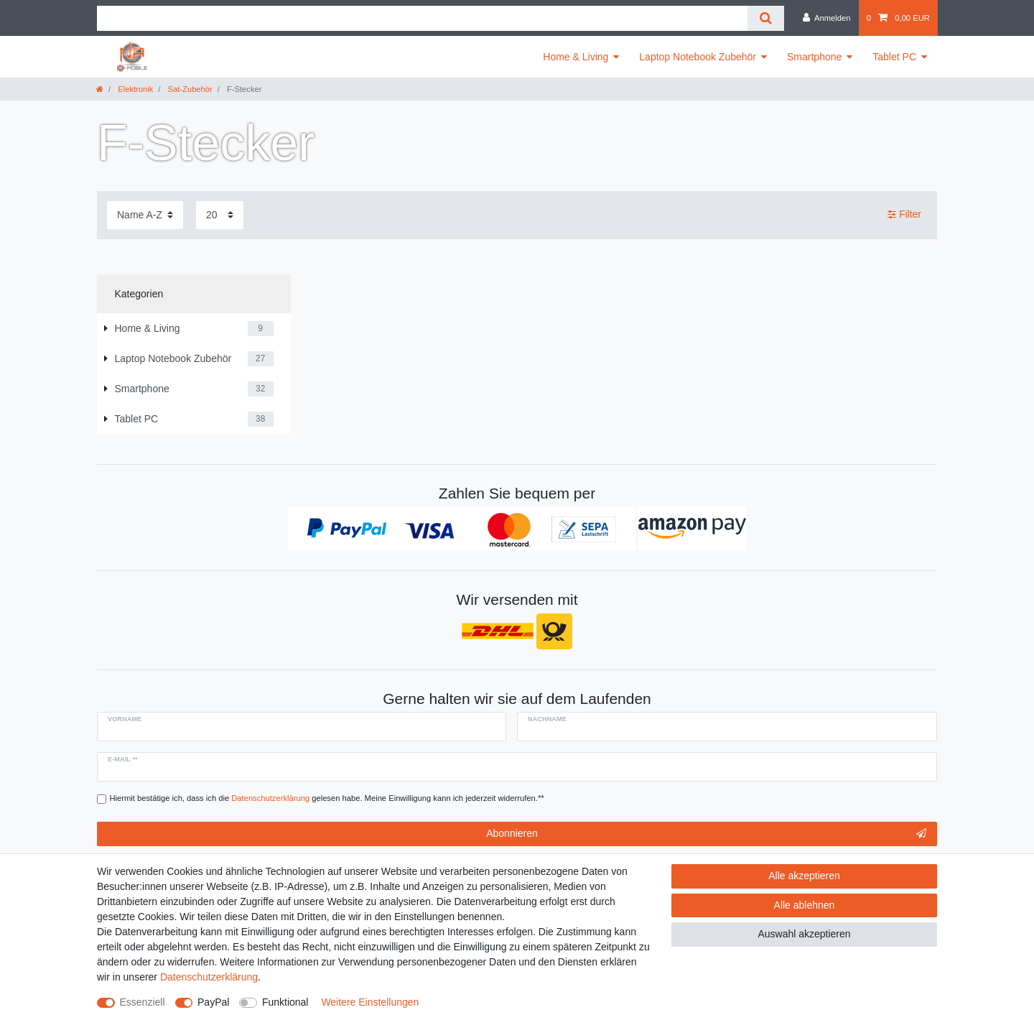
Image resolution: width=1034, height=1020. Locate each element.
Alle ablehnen (804, 905)
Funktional (285, 1002)
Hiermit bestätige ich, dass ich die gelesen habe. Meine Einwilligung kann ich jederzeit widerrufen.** (327, 798)
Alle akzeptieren (804, 875)
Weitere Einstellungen (370, 1002)
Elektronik (134, 89)
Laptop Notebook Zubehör (697, 56)
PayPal (213, 1002)
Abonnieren (706, 833)
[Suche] (765, 18)
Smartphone (814, 56)
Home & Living (575, 56)
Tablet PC (894, 56)
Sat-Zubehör (188, 89)
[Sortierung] (145, 215)
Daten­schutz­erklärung (209, 977)
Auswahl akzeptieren (804, 934)
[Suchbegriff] (422, 18)
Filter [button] (904, 214)
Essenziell (142, 1002)
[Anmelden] (827, 18)
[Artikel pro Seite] (219, 215)
